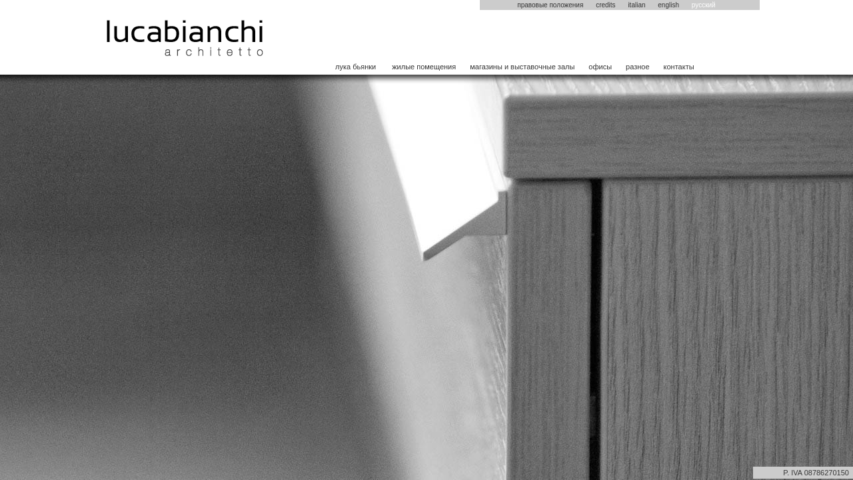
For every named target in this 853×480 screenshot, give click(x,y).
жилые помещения (424, 67)
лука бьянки (355, 67)
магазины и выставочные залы (522, 67)
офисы (600, 67)
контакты (679, 67)
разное (637, 67)
